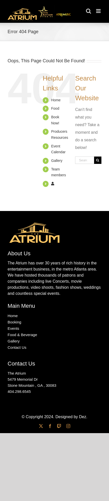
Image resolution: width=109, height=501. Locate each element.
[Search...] (84, 160)
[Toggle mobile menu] (98, 11)
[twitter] (41, 426)
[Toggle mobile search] (88, 11)
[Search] (97, 160)
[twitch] (59, 426)
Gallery (56, 161)
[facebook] (50, 426)
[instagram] (68, 426)
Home (55, 100)
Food (55, 108)
